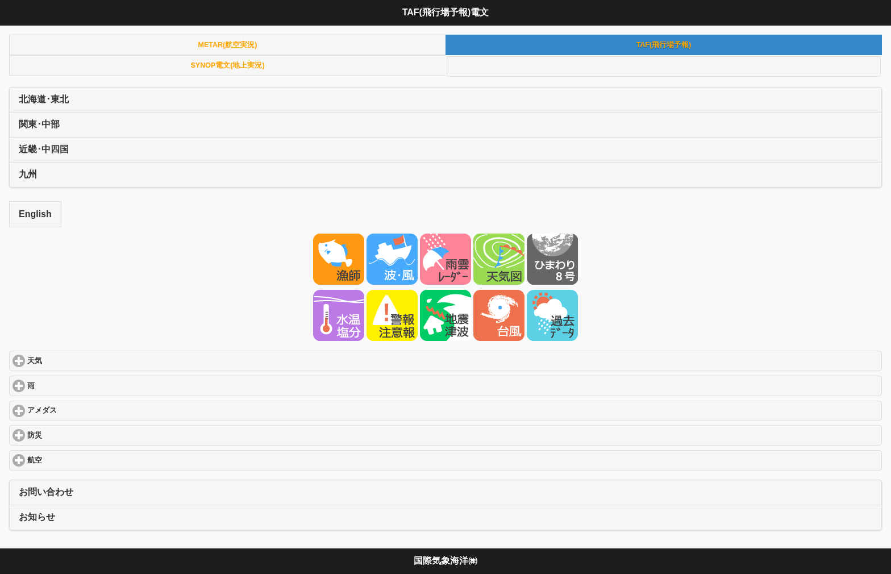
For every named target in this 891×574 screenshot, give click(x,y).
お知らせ (37, 517)
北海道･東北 (44, 99)
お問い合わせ (46, 492)
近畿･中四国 (44, 149)
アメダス (83, 410)
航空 (76, 460)
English (35, 214)
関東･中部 (39, 124)
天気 (76, 360)
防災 (76, 435)
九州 (28, 174)
